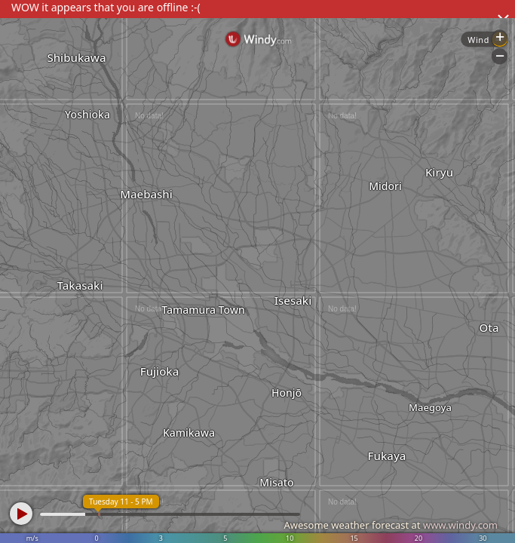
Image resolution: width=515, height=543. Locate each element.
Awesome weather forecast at (391, 525)
